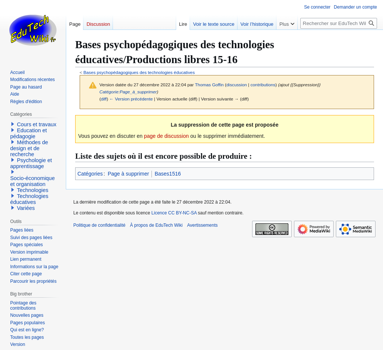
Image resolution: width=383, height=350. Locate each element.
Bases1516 (167, 174)
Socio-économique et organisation (32, 181)
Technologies (32, 190)
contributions (263, 84)
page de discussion (166, 136)
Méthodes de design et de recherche (29, 148)
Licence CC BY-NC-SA (174, 213)
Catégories (90, 174)
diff (104, 98)
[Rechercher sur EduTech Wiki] (338, 23)
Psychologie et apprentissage (31, 163)
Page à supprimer (128, 174)
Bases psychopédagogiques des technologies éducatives (139, 72)
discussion (236, 84)
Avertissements (202, 225)
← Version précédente (131, 98)
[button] (12, 124)
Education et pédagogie (28, 133)
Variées (26, 208)
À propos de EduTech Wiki (156, 225)
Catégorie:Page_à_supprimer (128, 91)
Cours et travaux (36, 124)
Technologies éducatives (29, 199)
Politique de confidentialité (99, 225)
